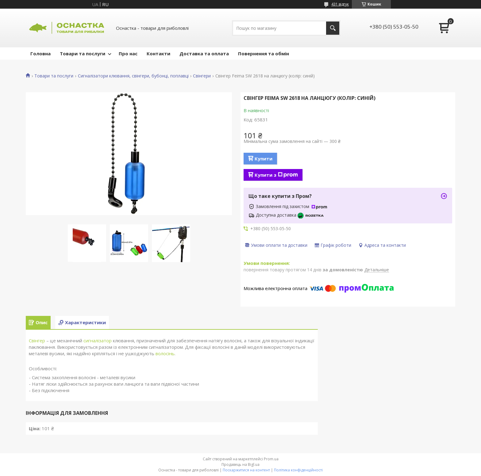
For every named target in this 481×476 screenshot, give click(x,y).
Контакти (158, 53)
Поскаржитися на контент (246, 470)
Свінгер (37, 340)
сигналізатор (97, 340)
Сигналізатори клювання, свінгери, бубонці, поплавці (133, 76)
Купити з (276, 175)
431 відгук (340, 4)
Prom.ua (271, 459)
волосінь (165, 353)
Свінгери (202, 76)
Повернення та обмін (263, 53)
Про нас (128, 53)
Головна (40, 53)
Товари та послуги (82, 53)
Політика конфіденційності (298, 470)
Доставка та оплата (204, 53)
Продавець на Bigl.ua (240, 464)
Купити (263, 158)
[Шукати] (332, 28)
